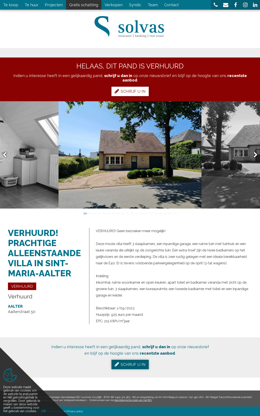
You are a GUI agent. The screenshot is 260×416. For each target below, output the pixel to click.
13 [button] (142, 213)
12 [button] (137, 213)
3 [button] (95, 213)
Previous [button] (6, 155)
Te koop (10, 5)
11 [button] (132, 213)
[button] (216, 5)
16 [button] (156, 213)
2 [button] (90, 213)
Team (153, 5)
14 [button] (147, 213)
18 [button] (165, 213)
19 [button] (170, 213)
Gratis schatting (83, 5)
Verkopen (114, 5)
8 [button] (118, 213)
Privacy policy (75, 411)
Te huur (31, 5)
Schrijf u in (130, 91)
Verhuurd (22, 286)
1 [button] (85, 213)
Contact (171, 5)
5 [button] (104, 213)
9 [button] (123, 213)
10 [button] (128, 213)
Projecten (54, 5)
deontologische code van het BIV (133, 400)
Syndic (135, 5)
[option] (130, 155)
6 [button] (109, 213)
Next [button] (253, 155)
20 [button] (175, 213)
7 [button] (114, 213)
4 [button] (99, 213)
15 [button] (151, 213)
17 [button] (161, 213)
